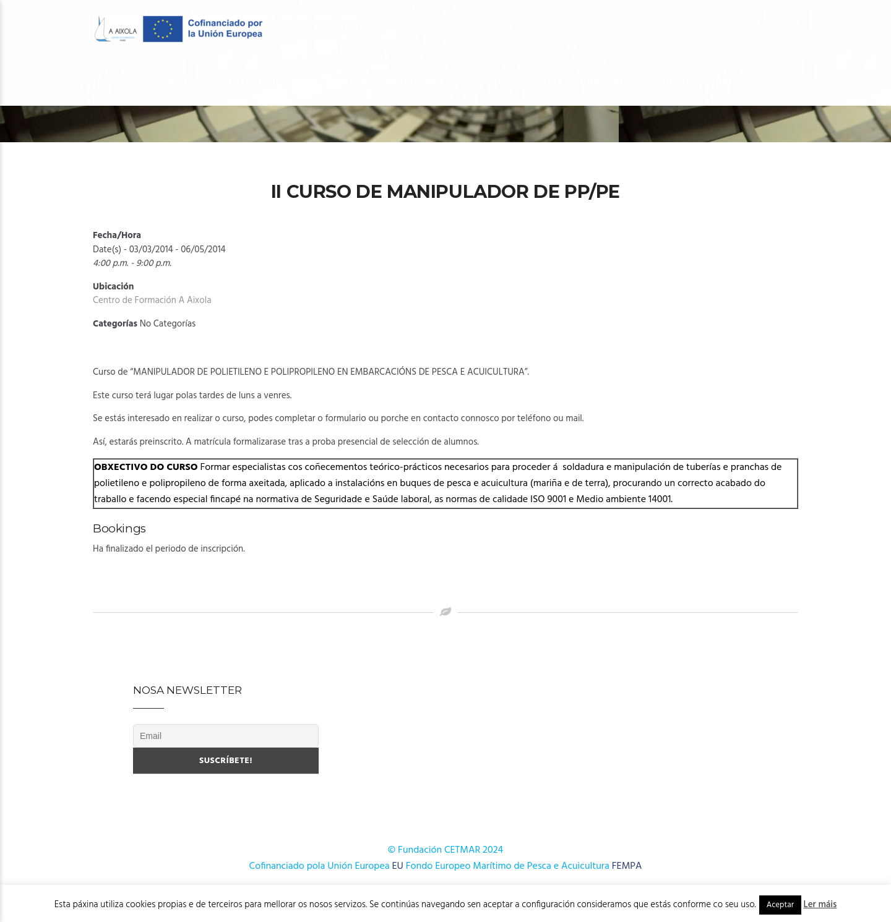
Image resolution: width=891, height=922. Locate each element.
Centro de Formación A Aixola (152, 300)
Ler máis (820, 904)
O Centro (157, 81)
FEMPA (627, 866)
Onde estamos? (752, 81)
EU (397, 866)
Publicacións (614, 81)
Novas (681, 81)
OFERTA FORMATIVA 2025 (388, 81)
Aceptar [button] (780, 905)
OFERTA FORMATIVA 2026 (260, 81)
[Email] (226, 736)
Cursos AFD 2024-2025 (511, 81)
